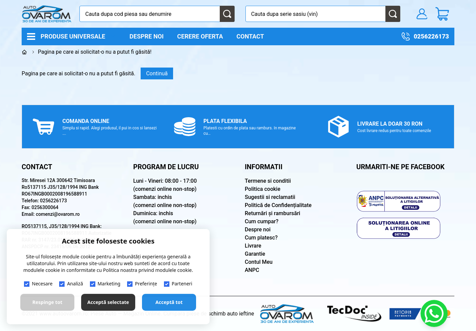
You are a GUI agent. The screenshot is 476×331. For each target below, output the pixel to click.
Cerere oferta (200, 36)
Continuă (157, 73)
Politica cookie (262, 189)
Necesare (38, 283)
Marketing (105, 283)
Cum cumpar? (262, 221)
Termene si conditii (268, 181)
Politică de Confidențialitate (278, 205)
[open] (113, 36)
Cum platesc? (261, 237)
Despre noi (146, 36)
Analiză (71, 283)
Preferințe (142, 283)
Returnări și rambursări (272, 213)
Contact (250, 36)
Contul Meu (258, 262)
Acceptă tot (169, 302)
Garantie (255, 254)
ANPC (252, 270)
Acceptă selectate (108, 302)
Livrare (253, 246)
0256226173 (431, 36)
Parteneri (178, 283)
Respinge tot (47, 302)
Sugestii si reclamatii (270, 197)
